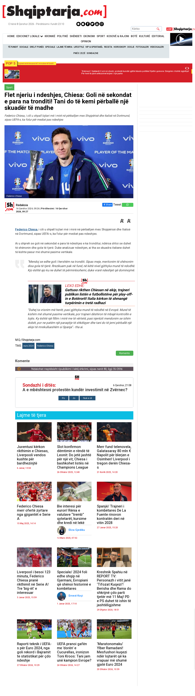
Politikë (62, 36)
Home (11, 36)
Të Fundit (13, 47)
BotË (134, 36)
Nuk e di (87, 398)
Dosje (130, 47)
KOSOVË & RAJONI (118, 36)
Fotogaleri (142, 47)
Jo (74, 398)
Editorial (158, 36)
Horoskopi (120, 47)
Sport (101, 36)
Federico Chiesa (26, 229)
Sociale (23, 47)
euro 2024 (28, 346)
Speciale (50, 47)
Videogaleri (157, 47)
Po (63, 398)
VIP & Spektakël (94, 47)
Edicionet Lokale (29, 36)
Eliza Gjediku (77, 529)
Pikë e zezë (79, 53)
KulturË (144, 36)
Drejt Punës (37, 47)
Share (107, 204)
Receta (108, 47)
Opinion (86, 41)
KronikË (50, 36)
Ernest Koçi (76, 595)
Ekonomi (89, 36)
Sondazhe (92, 53)
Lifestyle (79, 47)
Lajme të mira (64, 47)
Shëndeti (76, 36)
